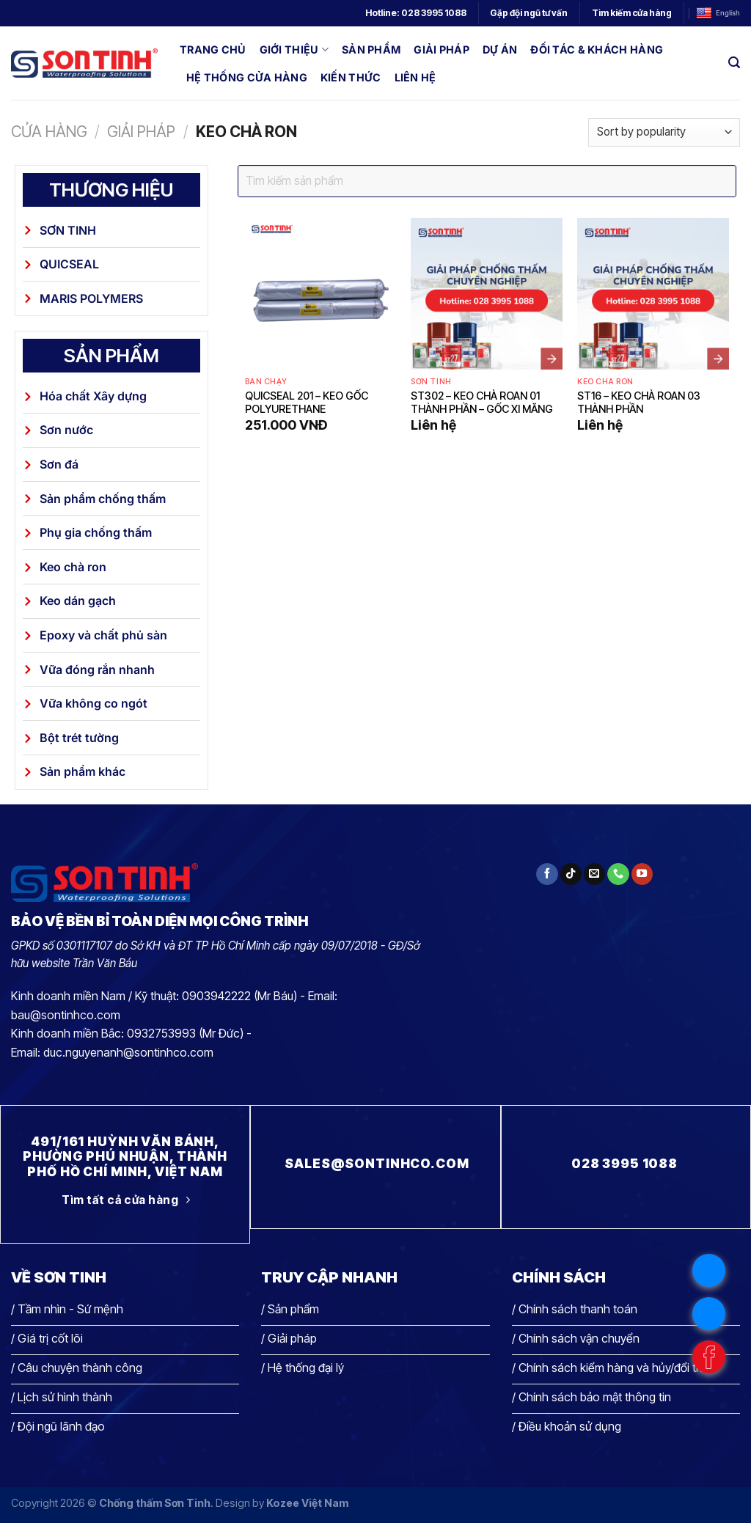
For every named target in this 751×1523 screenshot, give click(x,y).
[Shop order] (664, 132)
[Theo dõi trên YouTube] (642, 874)
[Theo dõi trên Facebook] (546, 874)
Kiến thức (350, 77)
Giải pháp (441, 49)
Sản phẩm (371, 49)
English (718, 14)
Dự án (500, 49)
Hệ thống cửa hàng (246, 77)
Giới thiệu (294, 49)
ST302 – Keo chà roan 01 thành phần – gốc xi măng (482, 402)
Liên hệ (415, 77)
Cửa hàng (49, 131)
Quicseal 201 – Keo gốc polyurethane (306, 402)
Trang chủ (213, 49)
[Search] (734, 62)
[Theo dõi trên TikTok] (571, 874)
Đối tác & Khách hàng (596, 49)
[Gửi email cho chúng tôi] (594, 874)
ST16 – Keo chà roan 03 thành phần (638, 402)
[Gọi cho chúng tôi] (618, 874)
